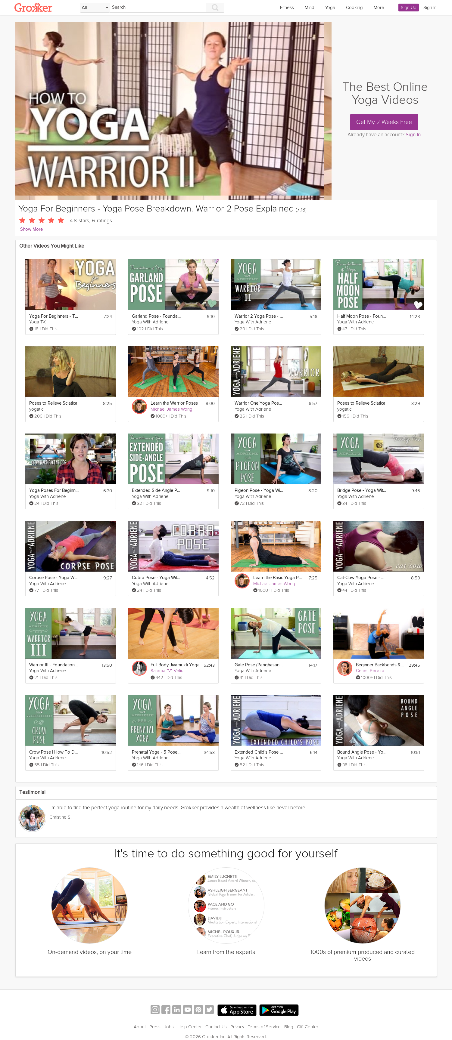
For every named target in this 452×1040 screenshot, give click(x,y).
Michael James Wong (171, 409)
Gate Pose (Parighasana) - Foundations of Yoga (259, 665)
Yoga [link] (330, 7)
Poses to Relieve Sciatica (53, 403)
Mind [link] (309, 7)
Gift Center (307, 1026)
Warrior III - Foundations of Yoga (54, 665)
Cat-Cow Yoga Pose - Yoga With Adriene (362, 578)
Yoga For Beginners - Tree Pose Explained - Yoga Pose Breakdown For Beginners (54, 316)
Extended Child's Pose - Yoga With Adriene (259, 752)
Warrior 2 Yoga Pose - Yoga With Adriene (259, 316)
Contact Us (216, 1026)
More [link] (379, 7)
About (140, 1026)
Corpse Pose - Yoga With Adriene (54, 578)
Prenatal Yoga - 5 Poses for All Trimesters (157, 752)
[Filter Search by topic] (95, 8)
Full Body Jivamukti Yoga (175, 665)
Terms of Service (264, 1026)
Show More (31, 229)
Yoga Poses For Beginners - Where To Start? (54, 490)
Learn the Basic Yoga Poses (278, 578)
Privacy (237, 1026)
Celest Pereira (370, 670)
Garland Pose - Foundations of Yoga (157, 316)
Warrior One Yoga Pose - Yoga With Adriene (259, 403)
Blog (288, 1026)
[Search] (158, 8)
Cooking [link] (354, 7)
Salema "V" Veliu (167, 670)
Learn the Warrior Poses (174, 403)
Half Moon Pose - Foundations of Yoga (362, 316)
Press (155, 1026)
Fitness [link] (287, 7)
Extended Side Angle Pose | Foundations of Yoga (157, 490)
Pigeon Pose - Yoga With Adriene (259, 490)
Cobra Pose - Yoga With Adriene (157, 578)
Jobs (169, 1026)
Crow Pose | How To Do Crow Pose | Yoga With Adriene (54, 752)
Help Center (189, 1026)
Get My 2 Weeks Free (384, 122)
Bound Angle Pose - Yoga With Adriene (362, 752)
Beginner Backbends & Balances (380, 665)
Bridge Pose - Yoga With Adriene (362, 490)
